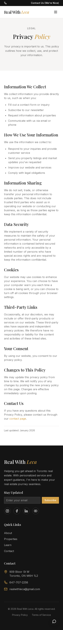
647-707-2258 (16, 582)
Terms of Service (41, 614)
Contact (9, 551)
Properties (10, 539)
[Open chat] (54, 621)
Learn (7, 545)
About (8, 533)
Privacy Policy (20, 614)
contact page (17, 419)
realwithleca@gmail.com (22, 589)
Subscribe (50, 500)
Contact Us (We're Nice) (45, 3)
